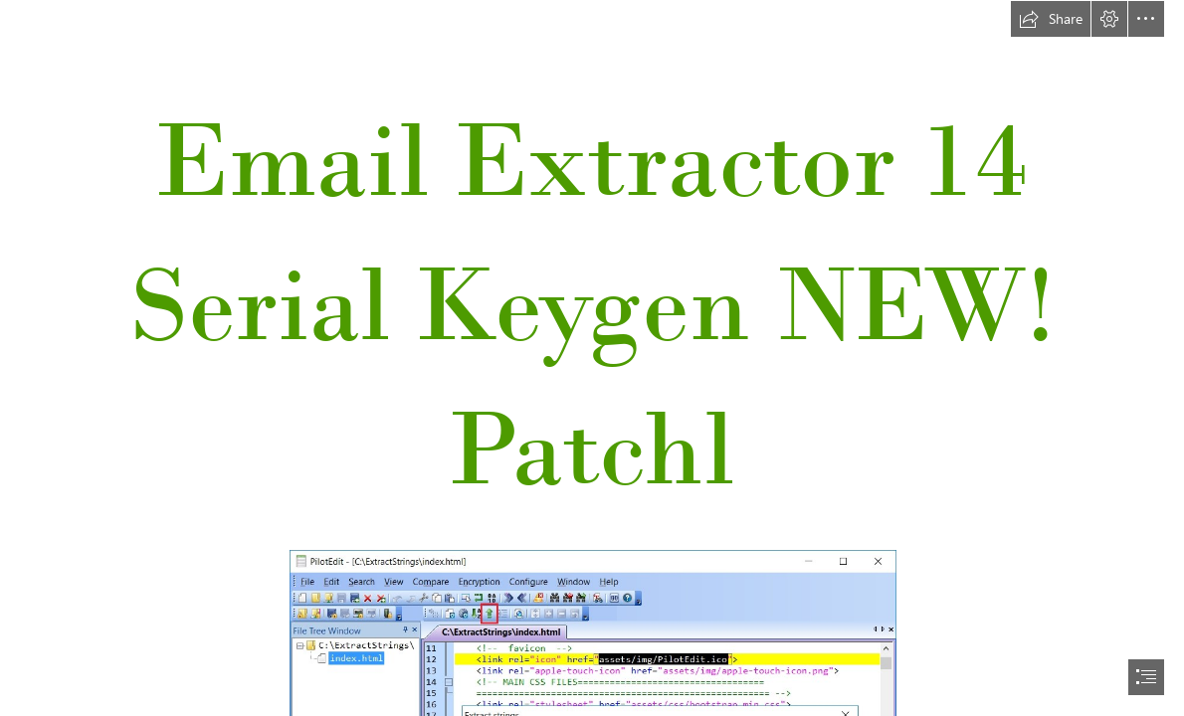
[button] (1050, 19)
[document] (592, 358)
